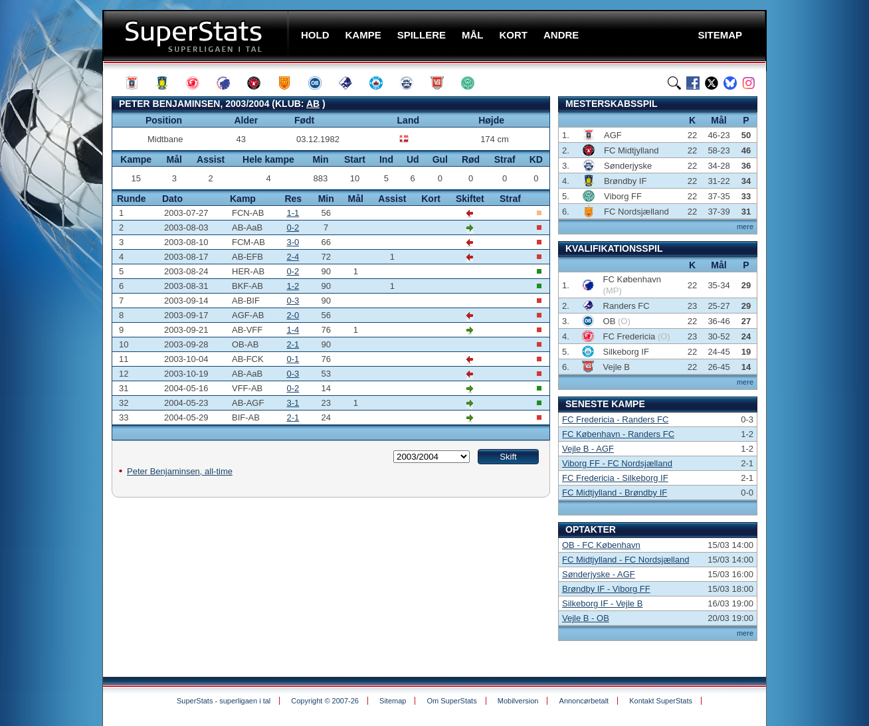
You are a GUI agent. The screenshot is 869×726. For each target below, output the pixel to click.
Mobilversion (518, 701)
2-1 (292, 344)
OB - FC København (601, 545)
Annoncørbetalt (584, 701)
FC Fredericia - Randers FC (615, 419)
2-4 (292, 257)
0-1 (292, 359)
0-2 (292, 227)
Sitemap (392, 701)
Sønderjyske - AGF (598, 574)
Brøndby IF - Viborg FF (606, 589)
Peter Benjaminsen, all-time (180, 471)
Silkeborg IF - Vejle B (602, 603)
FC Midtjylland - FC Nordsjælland (625, 560)
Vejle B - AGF (588, 449)
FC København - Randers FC (618, 434)
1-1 (292, 213)
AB (313, 103)
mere (745, 226)
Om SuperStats (451, 701)
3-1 (292, 403)
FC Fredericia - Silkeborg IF (615, 478)
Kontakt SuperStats (660, 701)
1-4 (292, 330)
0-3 (292, 301)
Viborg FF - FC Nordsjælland (617, 463)
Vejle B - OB (585, 618)
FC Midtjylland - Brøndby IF (614, 493)
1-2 (292, 286)
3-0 (292, 242)
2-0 (292, 315)
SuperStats (197, 35)
